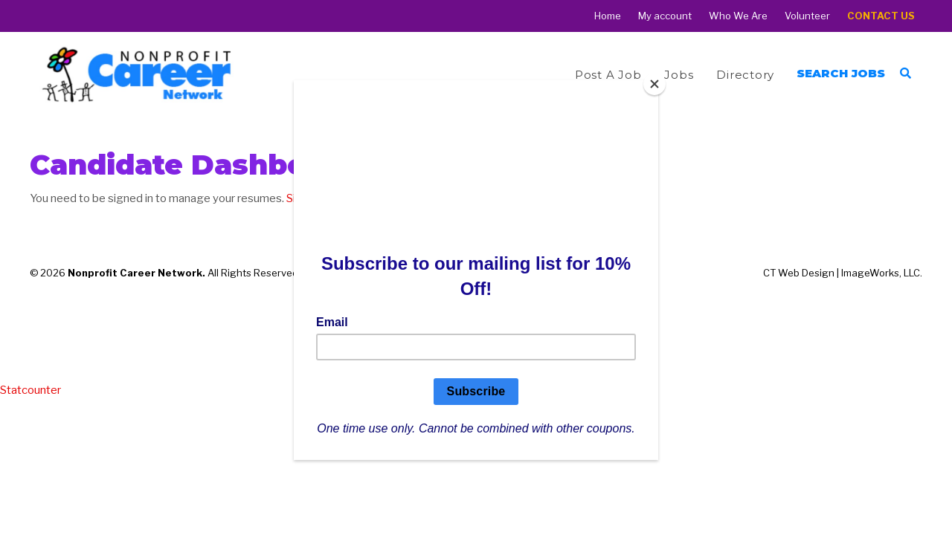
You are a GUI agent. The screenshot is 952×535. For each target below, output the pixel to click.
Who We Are (738, 16)
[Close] (654, 84)
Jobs (678, 75)
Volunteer (807, 16)
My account (665, 16)
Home (607, 16)
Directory (745, 75)
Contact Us (881, 16)
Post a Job (608, 75)
